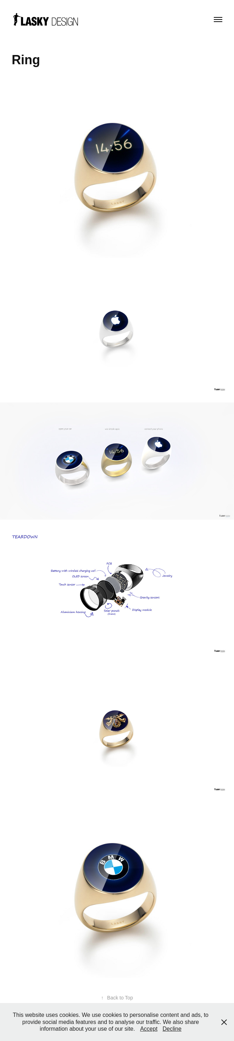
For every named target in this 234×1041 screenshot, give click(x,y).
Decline (172, 1029)
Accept (148, 1029)
